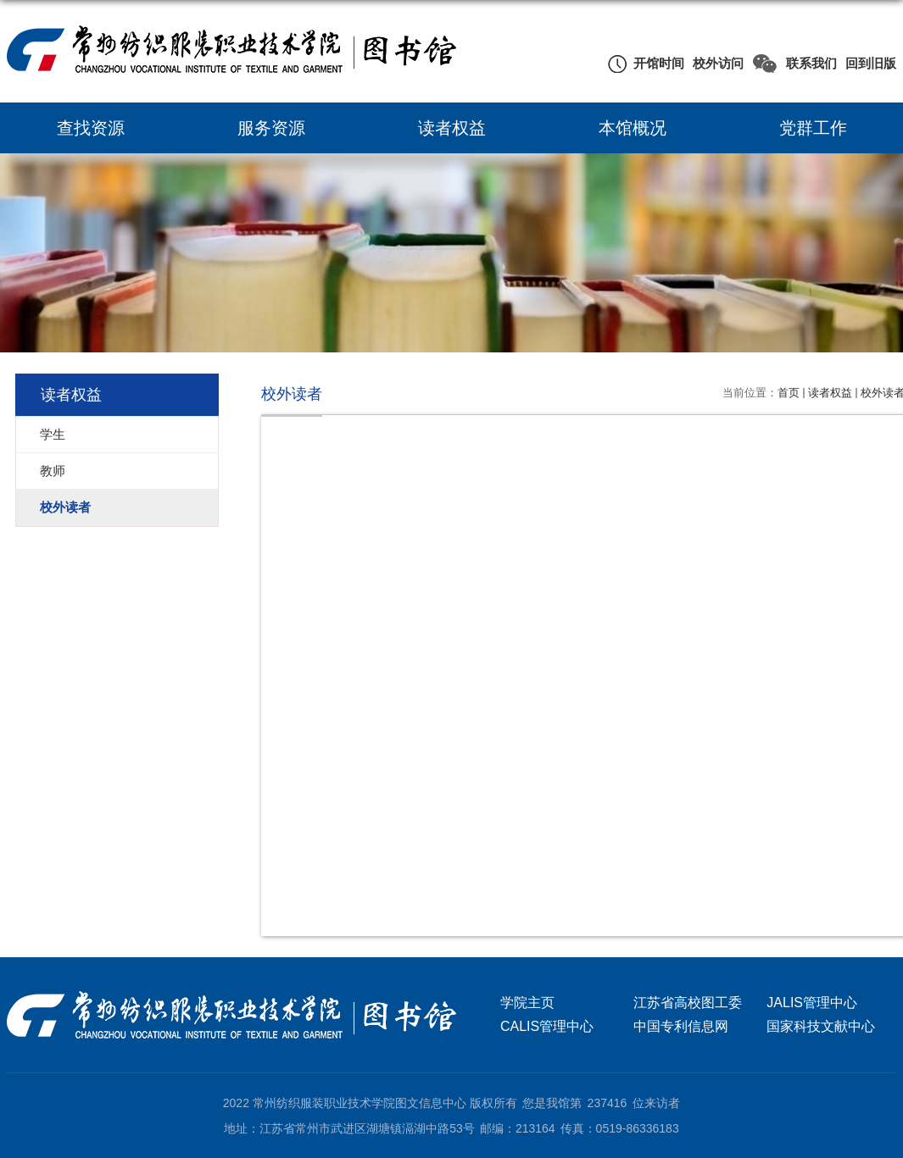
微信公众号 (765, 63)
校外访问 (718, 63)
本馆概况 (632, 128)
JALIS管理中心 (811, 1002)
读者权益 (452, 128)
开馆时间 (658, 63)
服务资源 (271, 128)
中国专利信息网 (680, 1026)
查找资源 (91, 128)
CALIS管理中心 (547, 1026)
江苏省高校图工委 (687, 1002)
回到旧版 (870, 63)
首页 (789, 392)
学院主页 (527, 1002)
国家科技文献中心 (820, 1026)
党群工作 (813, 128)
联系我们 (811, 63)
